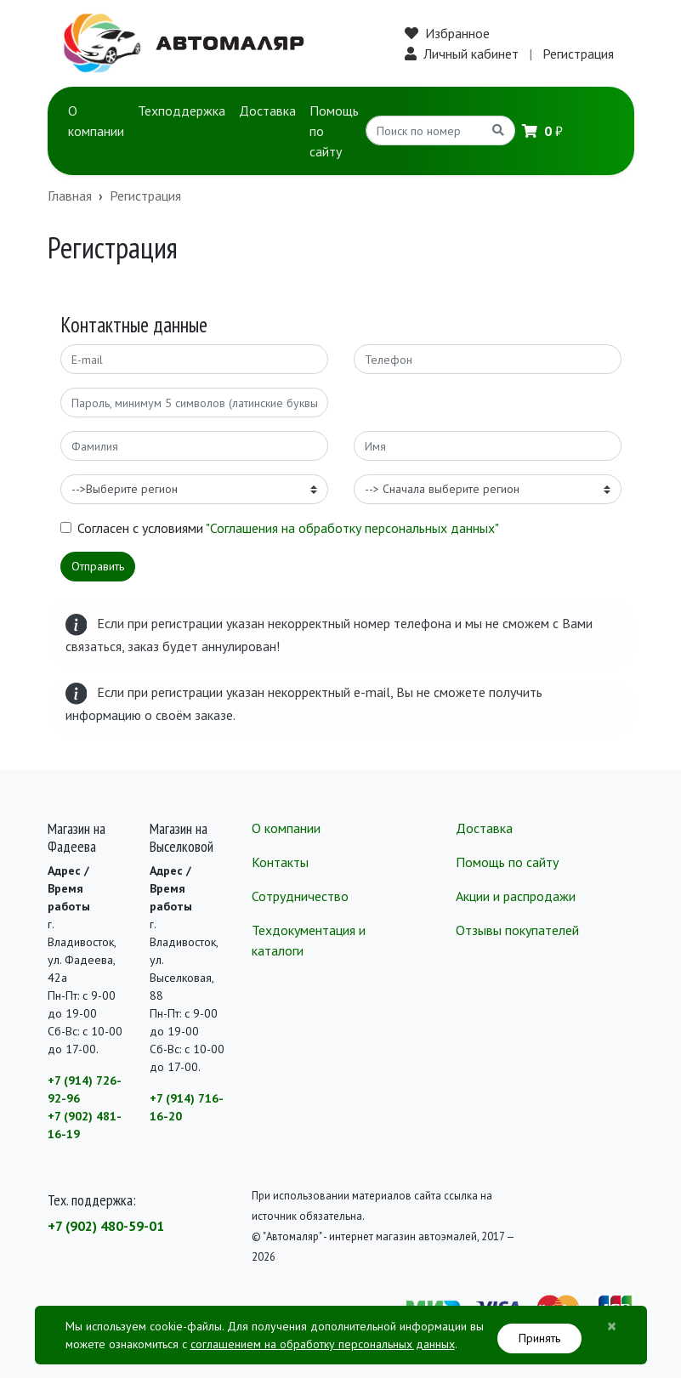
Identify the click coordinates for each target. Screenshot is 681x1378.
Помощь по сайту (334, 131)
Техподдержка (181, 110)
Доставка (267, 110)
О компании (96, 120)
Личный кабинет (462, 53)
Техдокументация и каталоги (309, 940)
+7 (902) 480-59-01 (106, 1225)
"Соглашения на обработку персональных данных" (352, 527)
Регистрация (578, 53)
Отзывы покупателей (517, 930)
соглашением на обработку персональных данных (322, 1344)
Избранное (447, 33)
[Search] (424, 130)
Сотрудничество (300, 895)
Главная (70, 195)
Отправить (97, 566)
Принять (539, 1338)
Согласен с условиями (288, 527)
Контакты (280, 861)
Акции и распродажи (516, 895)
